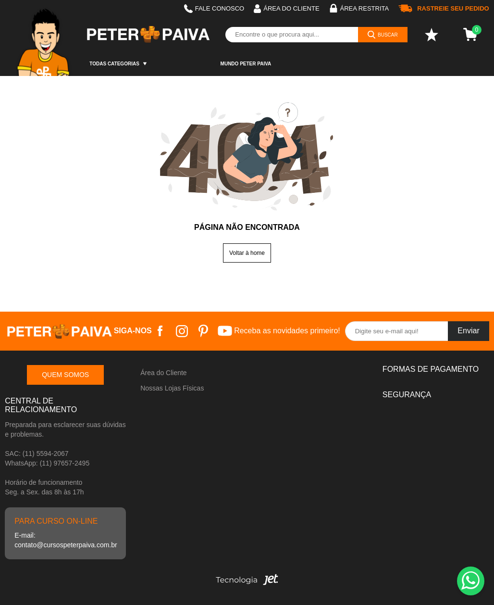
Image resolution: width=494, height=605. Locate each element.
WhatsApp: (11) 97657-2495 (47, 463)
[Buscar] (383, 34)
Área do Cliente (163, 373)
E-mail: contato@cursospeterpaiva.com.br (65, 540)
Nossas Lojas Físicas (172, 388)
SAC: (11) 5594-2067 (36, 453)
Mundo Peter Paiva (246, 63)
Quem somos (65, 374)
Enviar (468, 331)
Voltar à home (247, 253)
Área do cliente (286, 8)
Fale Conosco (214, 8)
